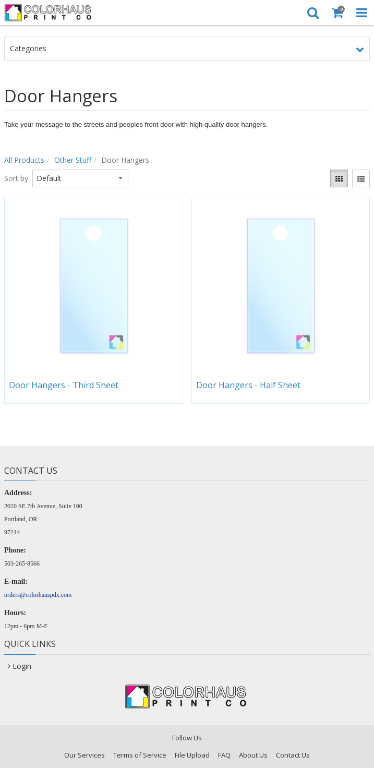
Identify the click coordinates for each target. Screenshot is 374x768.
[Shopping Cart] (337, 12)
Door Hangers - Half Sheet (248, 385)
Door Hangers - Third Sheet (63, 385)
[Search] (312, 12)
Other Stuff (72, 160)
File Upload (192, 755)
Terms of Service (139, 755)
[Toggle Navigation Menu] (361, 12)
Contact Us (293, 755)
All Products (24, 160)
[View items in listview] (361, 178)
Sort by (16, 178)
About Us (253, 755)
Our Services (84, 755)
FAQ (224, 755)
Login (22, 666)
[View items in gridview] (339, 178)
